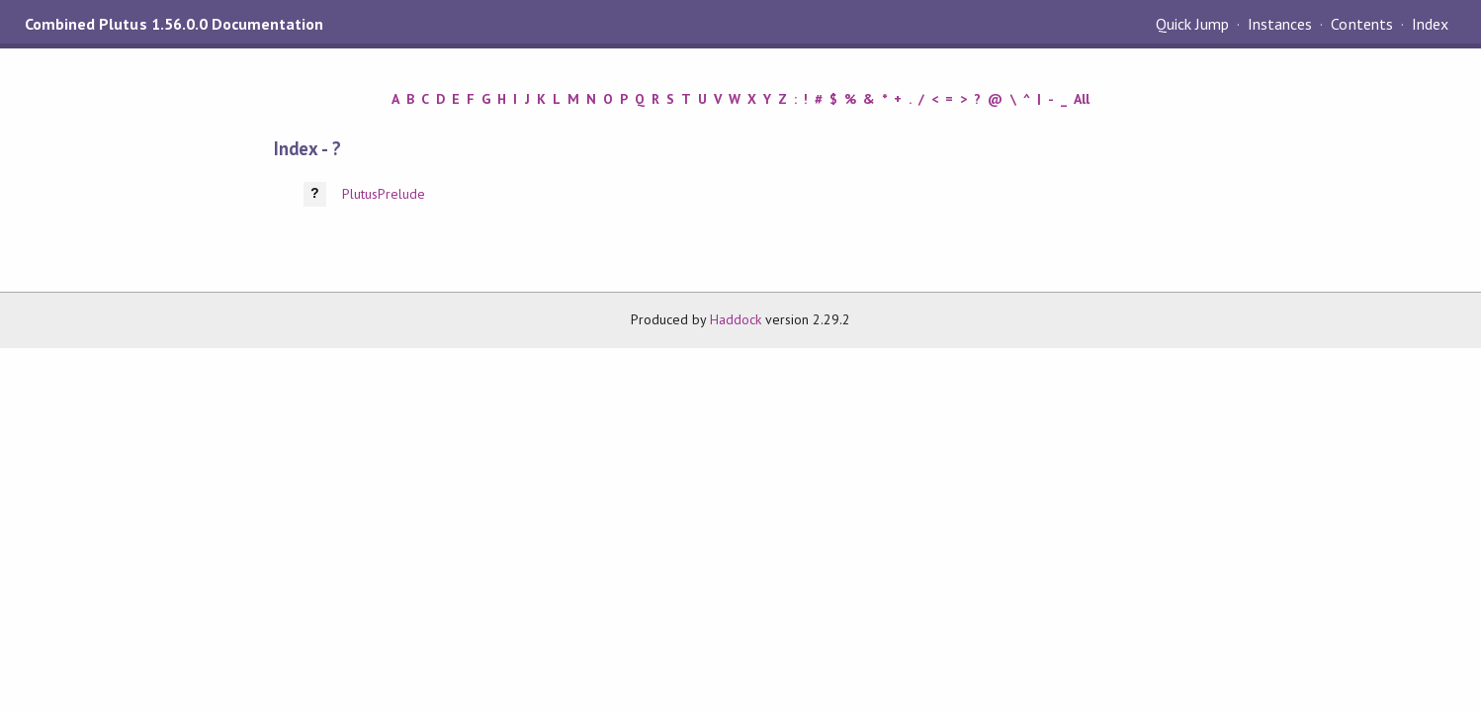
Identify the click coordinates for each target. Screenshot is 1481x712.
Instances (1280, 24)
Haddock (735, 319)
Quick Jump (1192, 24)
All (1081, 99)
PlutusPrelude (383, 194)
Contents (1361, 24)
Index (1430, 24)
